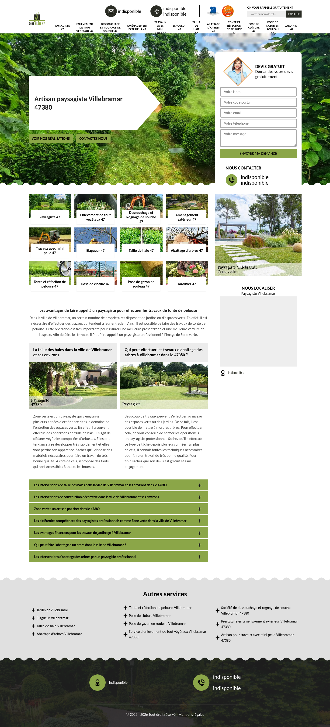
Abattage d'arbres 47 (213, 27)
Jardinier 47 (292, 27)
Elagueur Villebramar (53, 618)
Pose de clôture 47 (254, 27)
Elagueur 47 (179, 27)
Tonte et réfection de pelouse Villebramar (160, 607)
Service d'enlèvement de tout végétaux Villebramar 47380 (167, 634)
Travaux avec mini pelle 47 (160, 27)
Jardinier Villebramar (52, 610)
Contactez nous (93, 138)
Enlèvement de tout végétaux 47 (85, 27)
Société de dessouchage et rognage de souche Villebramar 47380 (256, 610)
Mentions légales (191, 714)
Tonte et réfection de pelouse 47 (234, 27)
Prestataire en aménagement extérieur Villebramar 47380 (259, 624)
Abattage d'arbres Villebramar (59, 634)
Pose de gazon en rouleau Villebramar (157, 623)
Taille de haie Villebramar (56, 626)
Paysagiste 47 (62, 27)
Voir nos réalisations (51, 138)
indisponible (129, 11)
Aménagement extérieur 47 (137, 27)
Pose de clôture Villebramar (150, 615)
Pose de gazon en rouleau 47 (272, 27)
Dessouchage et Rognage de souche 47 (110, 27)
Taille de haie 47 (196, 27)
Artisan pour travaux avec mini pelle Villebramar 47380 (257, 638)
